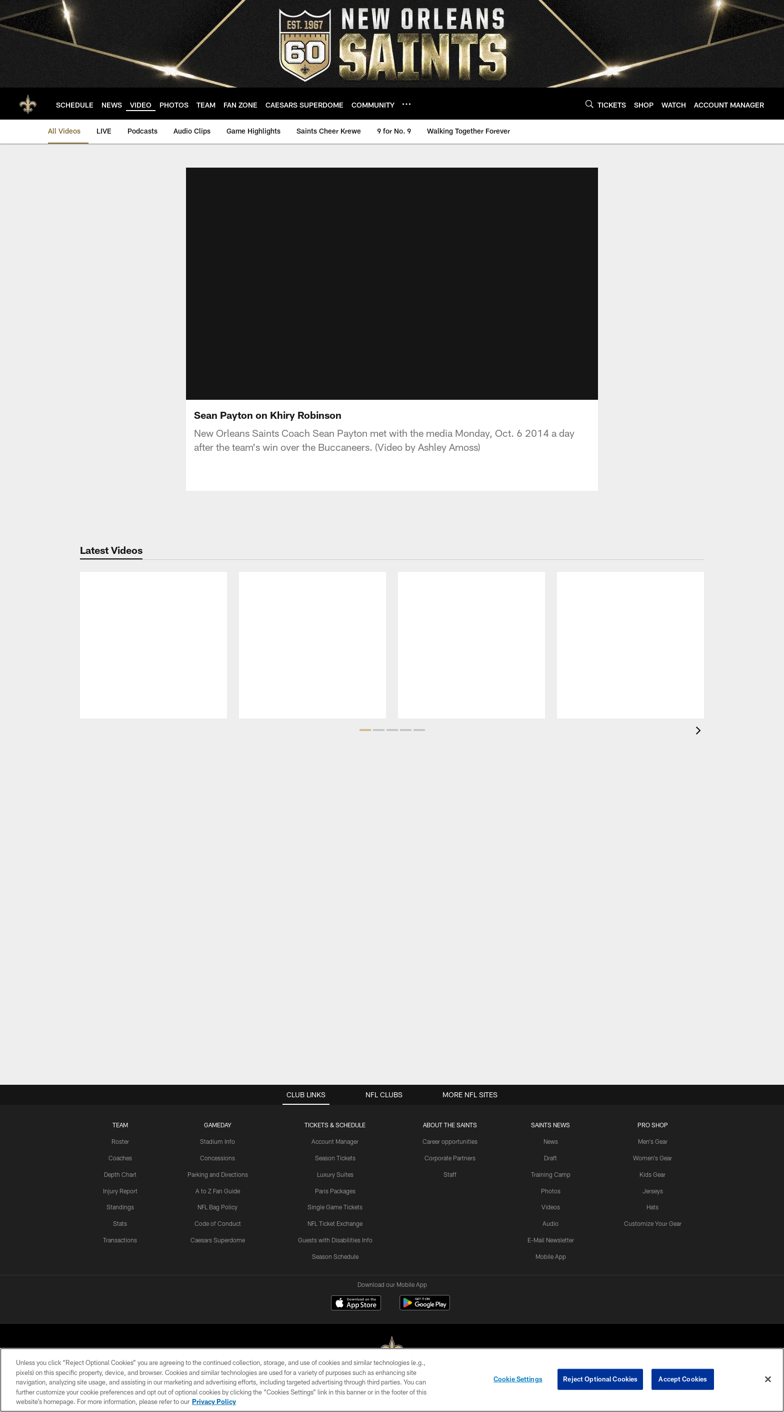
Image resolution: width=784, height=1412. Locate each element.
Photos (550, 1190)
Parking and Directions (218, 1173)
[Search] (590, 104)
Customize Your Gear (653, 1223)
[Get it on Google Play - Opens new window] (424, 1307)
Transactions (120, 1239)
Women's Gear (652, 1157)
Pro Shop (653, 1124)
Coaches (120, 1157)
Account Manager (335, 1141)
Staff (450, 1173)
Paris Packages (335, 1190)
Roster (120, 1141)
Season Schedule (335, 1255)
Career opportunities (450, 1141)
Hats (652, 1206)
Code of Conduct (217, 1223)
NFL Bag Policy (218, 1206)
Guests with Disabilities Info (335, 1239)
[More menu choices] (406, 104)
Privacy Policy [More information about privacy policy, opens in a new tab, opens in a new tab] (214, 1401)
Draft (550, 1157)
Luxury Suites (335, 1173)
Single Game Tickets (335, 1206)
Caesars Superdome (217, 1239)
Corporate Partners (450, 1157)
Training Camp (550, 1173)
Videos (551, 1206)
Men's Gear (653, 1141)
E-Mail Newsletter (551, 1239)
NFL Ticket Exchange (335, 1223)
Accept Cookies (682, 1379)
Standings (120, 1206)
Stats (120, 1223)
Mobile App (551, 1255)
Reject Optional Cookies (600, 1379)
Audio (550, 1223)
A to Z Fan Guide (218, 1190)
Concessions (217, 1157)
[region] (392, 1380)
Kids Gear (653, 1173)
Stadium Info (217, 1141)
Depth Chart (120, 1173)
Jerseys (652, 1190)
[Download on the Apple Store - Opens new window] (356, 1303)
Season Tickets (335, 1157)
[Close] (768, 1379)
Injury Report (120, 1190)
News (551, 1141)
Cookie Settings (518, 1379)
